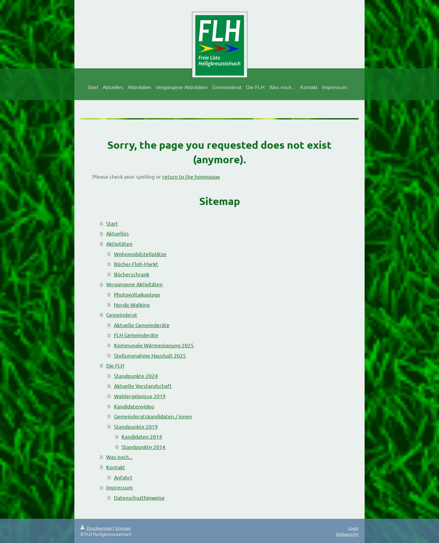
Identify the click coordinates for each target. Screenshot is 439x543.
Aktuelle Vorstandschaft (143, 385)
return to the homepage (191, 176)
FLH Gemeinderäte (136, 335)
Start (112, 223)
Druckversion (96, 528)
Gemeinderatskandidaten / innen (153, 416)
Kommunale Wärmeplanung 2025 (154, 345)
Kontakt (115, 467)
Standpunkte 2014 (143, 447)
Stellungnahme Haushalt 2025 (150, 355)
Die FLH (115, 365)
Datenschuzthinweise (139, 497)
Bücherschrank (131, 274)
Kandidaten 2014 (142, 436)
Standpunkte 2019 (136, 426)
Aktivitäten (119, 243)
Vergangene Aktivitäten (134, 284)
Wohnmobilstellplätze (140, 254)
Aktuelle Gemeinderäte (142, 325)
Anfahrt (123, 477)
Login (353, 528)
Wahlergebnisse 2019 (140, 396)
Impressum (119, 487)
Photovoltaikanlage (137, 294)
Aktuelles (117, 233)
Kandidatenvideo (134, 406)
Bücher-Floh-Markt (136, 264)
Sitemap (123, 528)
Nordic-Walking (132, 304)
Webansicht (347, 534)
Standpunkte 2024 (136, 375)
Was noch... (119, 457)
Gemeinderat (121, 314)
